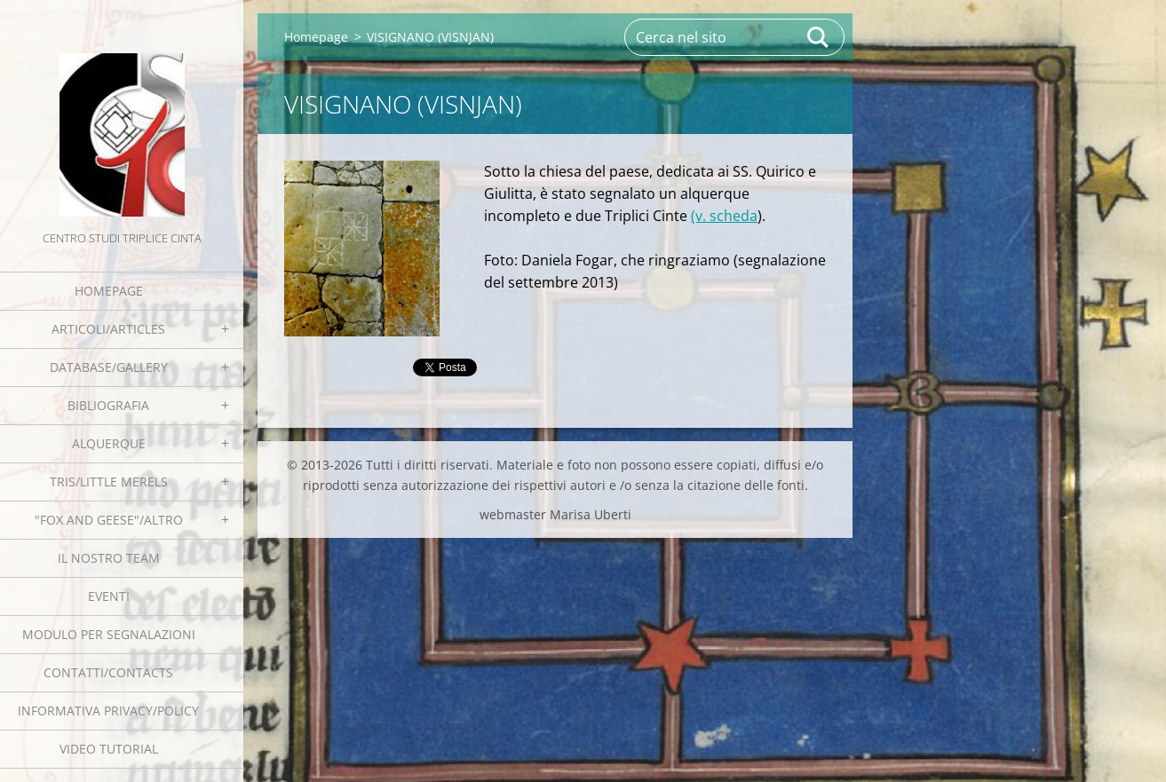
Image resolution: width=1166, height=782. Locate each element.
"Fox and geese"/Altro (109, 519)
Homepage (109, 290)
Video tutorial (108, 748)
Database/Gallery (109, 367)
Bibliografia (108, 405)
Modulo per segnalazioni (108, 634)
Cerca (818, 37)
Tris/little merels (109, 481)
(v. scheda (724, 215)
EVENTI (109, 596)
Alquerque (109, 443)
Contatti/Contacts (108, 672)
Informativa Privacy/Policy (108, 710)
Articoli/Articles (108, 328)
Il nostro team (109, 557)
